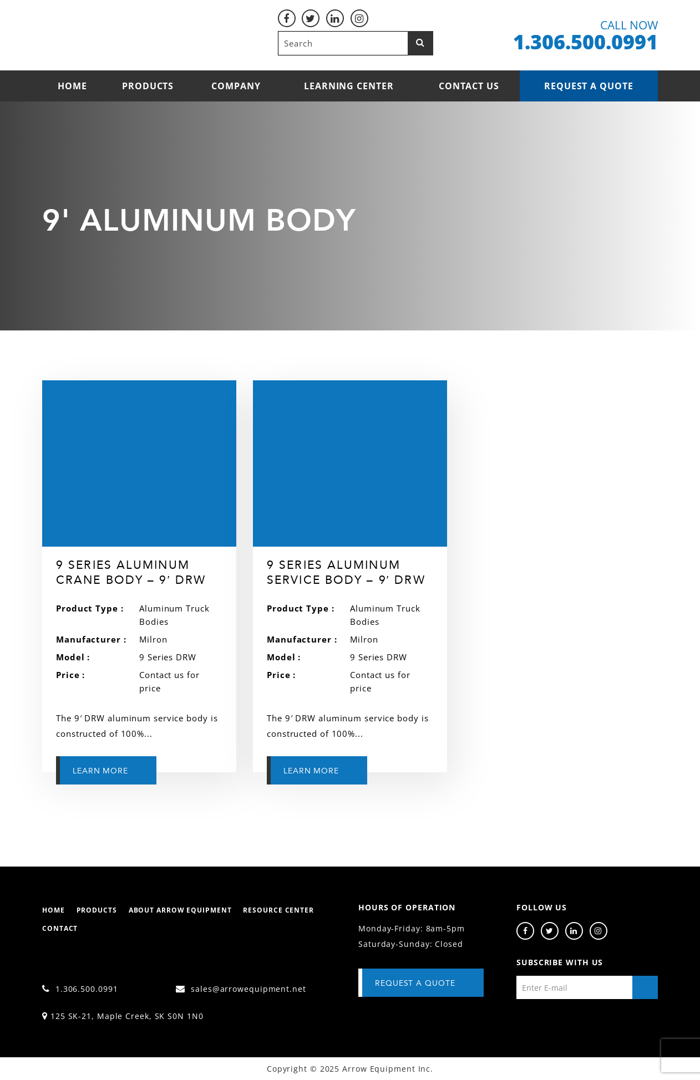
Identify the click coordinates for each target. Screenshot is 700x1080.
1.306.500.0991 (80, 989)
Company (235, 86)
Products (148, 86)
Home (72, 86)
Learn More (100, 771)
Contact (60, 928)
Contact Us (469, 86)
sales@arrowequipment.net (241, 989)
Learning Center (349, 86)
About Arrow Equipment (180, 910)
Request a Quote (588, 86)
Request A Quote (415, 983)
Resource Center (278, 910)
